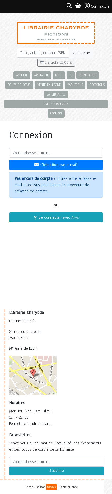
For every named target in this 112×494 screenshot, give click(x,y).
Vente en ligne (49, 84)
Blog (59, 75)
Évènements (87, 75)
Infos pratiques (56, 104)
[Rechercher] (43, 53)
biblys (51, 487)
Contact (56, 113)
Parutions (75, 84)
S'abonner (56, 470)
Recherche (81, 53)
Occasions (97, 84)
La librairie (56, 94)
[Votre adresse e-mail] (56, 153)
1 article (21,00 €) (56, 62)
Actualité (41, 75)
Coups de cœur (19, 84)
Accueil (22, 75)
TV (70, 75)
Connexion (97, 6)
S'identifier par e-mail (56, 164)
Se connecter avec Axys (56, 217)
